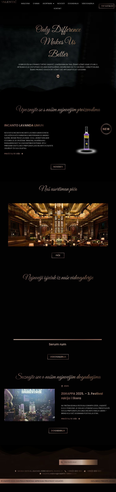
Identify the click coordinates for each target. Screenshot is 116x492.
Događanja (73, 3)
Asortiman (48, 4)
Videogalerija (88, 3)
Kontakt (57, 8)
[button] (58, 166)
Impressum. (39, 481)
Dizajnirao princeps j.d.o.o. (103, 481)
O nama (36, 3)
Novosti (61, 3)
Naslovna (25, 3)
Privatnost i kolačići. (54, 481)
